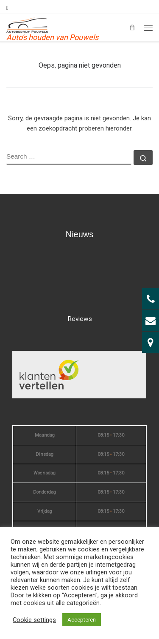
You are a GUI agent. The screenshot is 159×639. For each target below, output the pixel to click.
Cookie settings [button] (34, 620)
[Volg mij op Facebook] (7, 8)
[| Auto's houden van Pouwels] (27, 24)
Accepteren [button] (81, 619)
